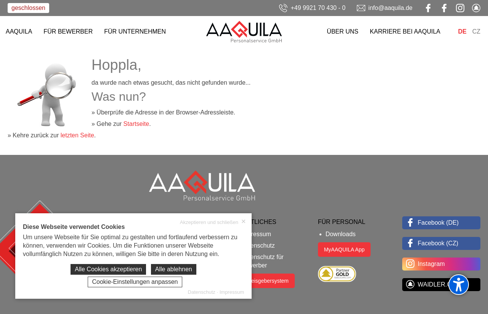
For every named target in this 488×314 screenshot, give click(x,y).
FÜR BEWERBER (68, 31)
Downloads (341, 234)
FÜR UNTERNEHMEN (135, 31)
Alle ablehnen (173, 269)
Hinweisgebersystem (264, 281)
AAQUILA (19, 31)
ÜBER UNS (342, 31)
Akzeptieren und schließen (213, 222)
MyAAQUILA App (344, 249)
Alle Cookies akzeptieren (108, 269)
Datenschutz (258, 245)
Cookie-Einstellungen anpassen (135, 282)
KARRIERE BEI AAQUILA (405, 31)
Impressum (256, 234)
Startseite (136, 124)
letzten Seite (77, 135)
